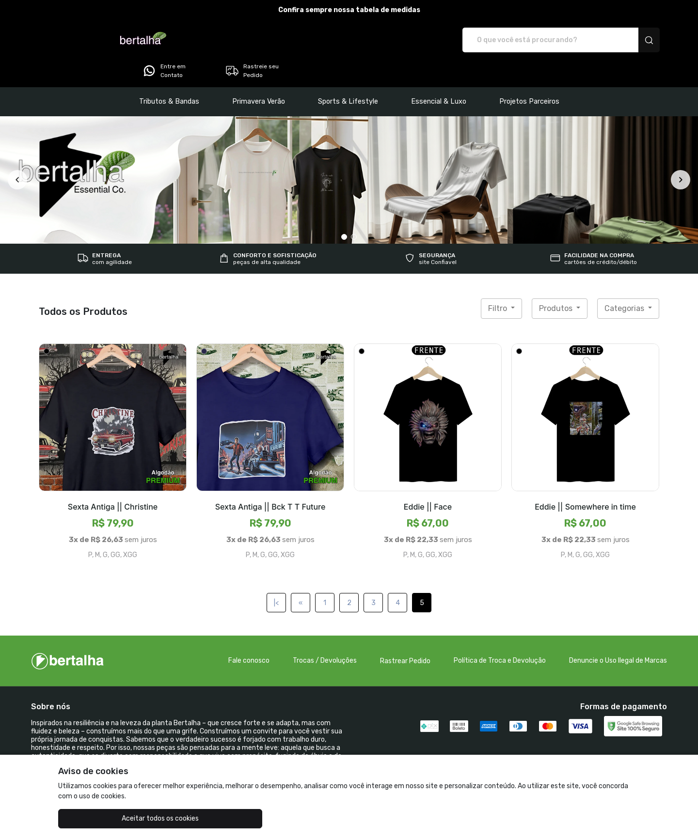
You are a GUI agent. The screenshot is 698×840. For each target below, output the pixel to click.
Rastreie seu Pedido (623, 40)
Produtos (556, 281)
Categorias (625, 281)
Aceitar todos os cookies (106, 818)
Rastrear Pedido (405, 634)
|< (276, 576)
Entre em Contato (534, 40)
